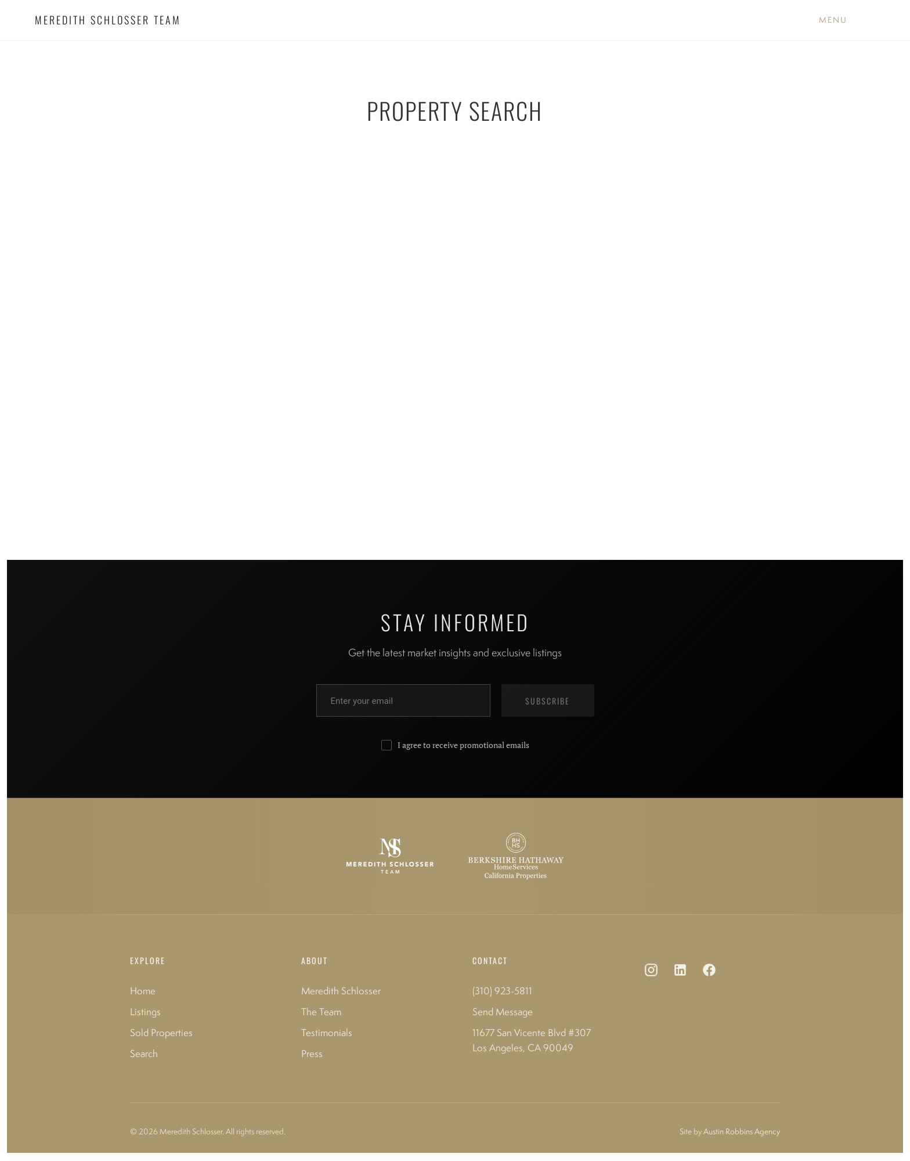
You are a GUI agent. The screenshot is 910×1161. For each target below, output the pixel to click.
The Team (321, 1011)
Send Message (502, 1011)
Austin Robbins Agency (741, 1131)
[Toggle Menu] (833, 20)
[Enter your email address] (403, 700)
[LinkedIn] (680, 972)
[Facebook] (709, 972)
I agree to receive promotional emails (463, 744)
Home (143, 990)
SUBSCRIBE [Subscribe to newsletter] (547, 701)
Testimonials (326, 1032)
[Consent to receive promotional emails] (386, 745)
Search (144, 1053)
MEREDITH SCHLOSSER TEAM (108, 19)
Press (312, 1053)
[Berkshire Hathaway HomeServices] (515, 856)
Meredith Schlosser (341, 990)
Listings (145, 1011)
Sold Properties (161, 1032)
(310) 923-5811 (502, 990)
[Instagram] (651, 972)
